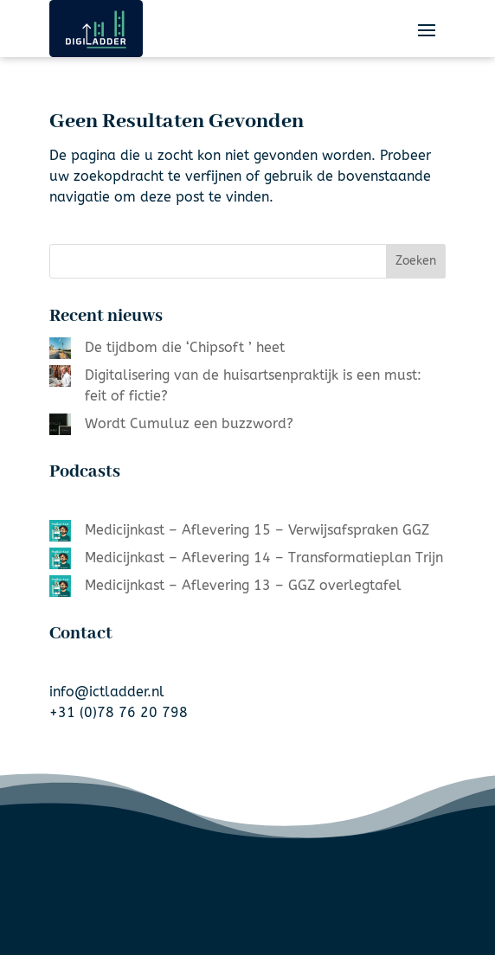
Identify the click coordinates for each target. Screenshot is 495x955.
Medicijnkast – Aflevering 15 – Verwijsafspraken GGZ (257, 530)
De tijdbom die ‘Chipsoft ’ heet (185, 347)
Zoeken (415, 260)
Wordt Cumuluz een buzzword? (189, 423)
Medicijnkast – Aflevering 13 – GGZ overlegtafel (243, 585)
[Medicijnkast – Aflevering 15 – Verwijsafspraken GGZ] (60, 534)
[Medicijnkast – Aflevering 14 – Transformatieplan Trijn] (60, 561)
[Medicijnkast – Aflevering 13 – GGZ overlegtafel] (60, 589)
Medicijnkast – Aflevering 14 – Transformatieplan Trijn (264, 557)
